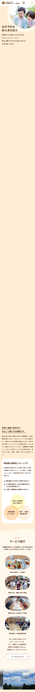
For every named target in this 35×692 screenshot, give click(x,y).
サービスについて (20, 657)
